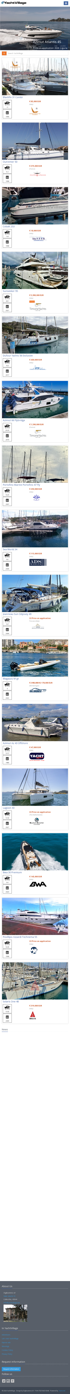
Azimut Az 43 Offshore (15, 743)
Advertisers (6, 1335)
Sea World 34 (10, 549)
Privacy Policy (7, 1354)
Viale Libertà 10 (9, 1296)
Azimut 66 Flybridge (14, 420)
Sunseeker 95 (10, 291)
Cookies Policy (7, 1350)
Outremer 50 (10, 161)
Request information (11, 1369)
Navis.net (62, 1391)
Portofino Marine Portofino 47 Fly (21, 484)
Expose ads (6, 1342)
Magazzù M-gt (11, 678)
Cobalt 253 (9, 226)
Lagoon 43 (8, 807)
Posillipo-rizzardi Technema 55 (20, 937)
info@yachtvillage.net (12, 1303)
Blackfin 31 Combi (13, 97)
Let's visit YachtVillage (10, 1338)
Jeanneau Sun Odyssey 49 (17, 614)
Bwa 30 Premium (12, 872)
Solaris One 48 (11, 1001)
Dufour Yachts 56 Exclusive (18, 355)
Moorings (5, 1346)
